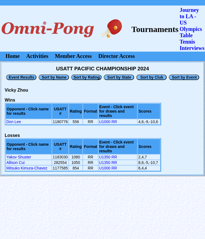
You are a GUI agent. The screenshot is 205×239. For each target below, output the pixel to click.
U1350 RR (108, 157)
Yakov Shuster (18, 157)
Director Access (116, 56)
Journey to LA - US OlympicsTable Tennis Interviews (192, 29)
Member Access (73, 56)
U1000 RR (108, 122)
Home (13, 56)
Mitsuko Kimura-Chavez (26, 168)
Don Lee (13, 122)
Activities (37, 56)
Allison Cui (15, 162)
